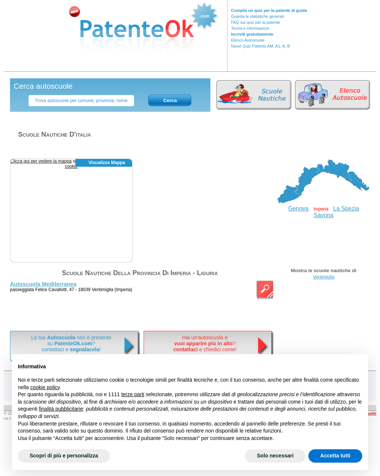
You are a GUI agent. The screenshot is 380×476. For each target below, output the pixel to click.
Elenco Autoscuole (248, 40)
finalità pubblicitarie (61, 409)
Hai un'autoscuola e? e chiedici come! (204, 343)
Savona (324, 215)
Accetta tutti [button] (335, 456)
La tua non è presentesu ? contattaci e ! (71, 343)
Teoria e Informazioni (250, 28)
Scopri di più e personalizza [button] (64, 456)
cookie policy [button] (44, 387)
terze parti (132, 394)
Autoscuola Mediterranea (43, 284)
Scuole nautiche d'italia (54, 134)
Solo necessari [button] (275, 456)
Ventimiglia (323, 277)
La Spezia (346, 208)
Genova (298, 208)
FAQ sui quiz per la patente (255, 22)
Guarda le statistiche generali (257, 16)
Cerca (170, 100)
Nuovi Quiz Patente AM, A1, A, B (260, 46)
